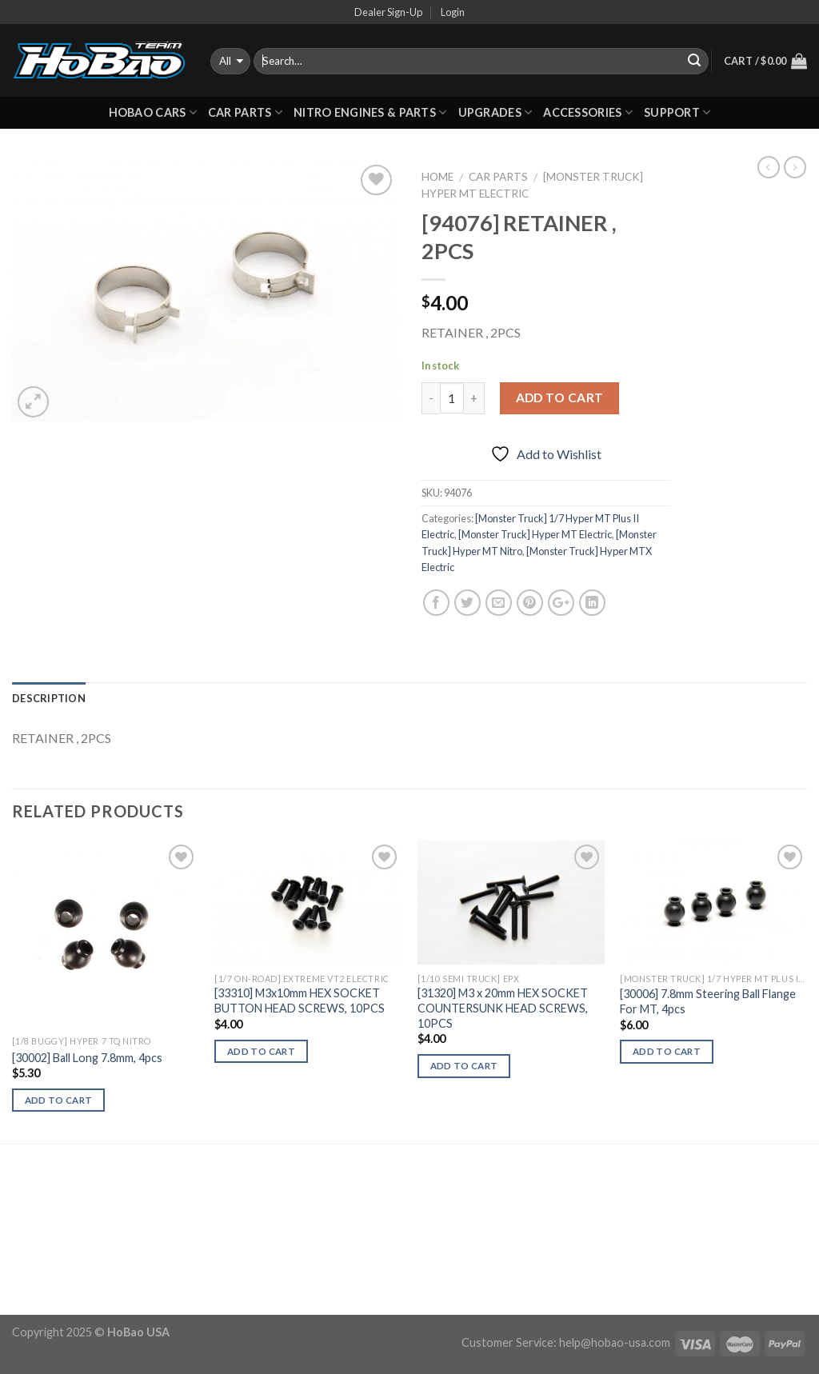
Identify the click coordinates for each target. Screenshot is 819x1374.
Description (49, 698)
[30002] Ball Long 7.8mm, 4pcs (87, 1057)
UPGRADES (495, 112)
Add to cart (560, 397)
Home (437, 176)
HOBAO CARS (153, 112)
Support (677, 112)
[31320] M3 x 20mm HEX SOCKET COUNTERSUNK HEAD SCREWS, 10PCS (502, 1007)
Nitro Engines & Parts (370, 112)
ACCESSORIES (588, 112)
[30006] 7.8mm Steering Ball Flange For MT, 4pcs (708, 1001)
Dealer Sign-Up (388, 12)
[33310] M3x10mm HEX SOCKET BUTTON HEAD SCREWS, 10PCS (299, 1000)
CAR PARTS (245, 112)
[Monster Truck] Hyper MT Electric (535, 534)
